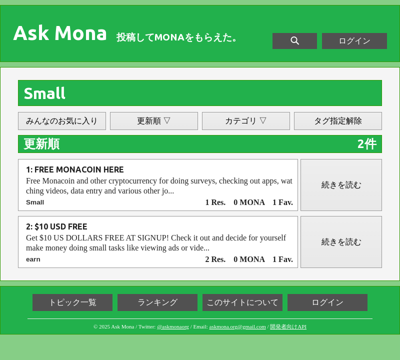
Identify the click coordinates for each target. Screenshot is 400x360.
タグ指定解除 (338, 120)
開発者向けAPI (288, 327)
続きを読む (342, 184)
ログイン (354, 40)
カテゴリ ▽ (246, 120)
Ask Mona (60, 33)
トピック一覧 (72, 302)
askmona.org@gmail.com (238, 327)
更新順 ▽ (154, 120)
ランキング (158, 302)
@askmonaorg (173, 327)
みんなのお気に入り (62, 120)
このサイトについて (242, 302)
